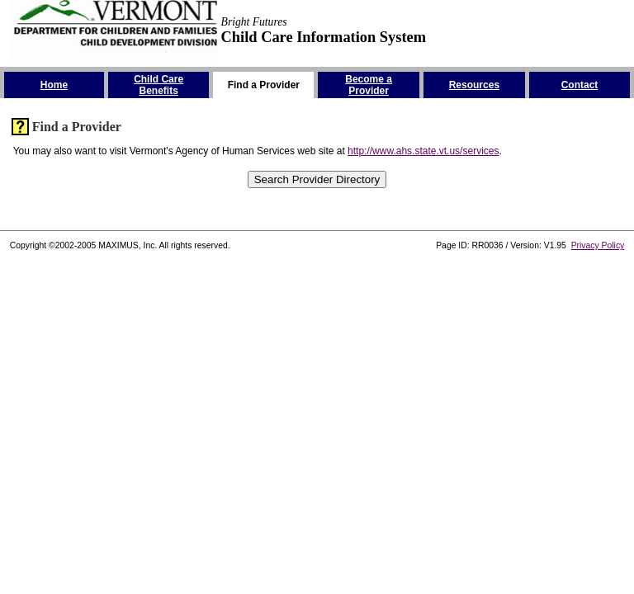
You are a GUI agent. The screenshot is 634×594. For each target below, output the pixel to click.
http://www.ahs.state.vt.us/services (423, 151)
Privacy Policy (598, 245)
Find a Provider (76, 127)
